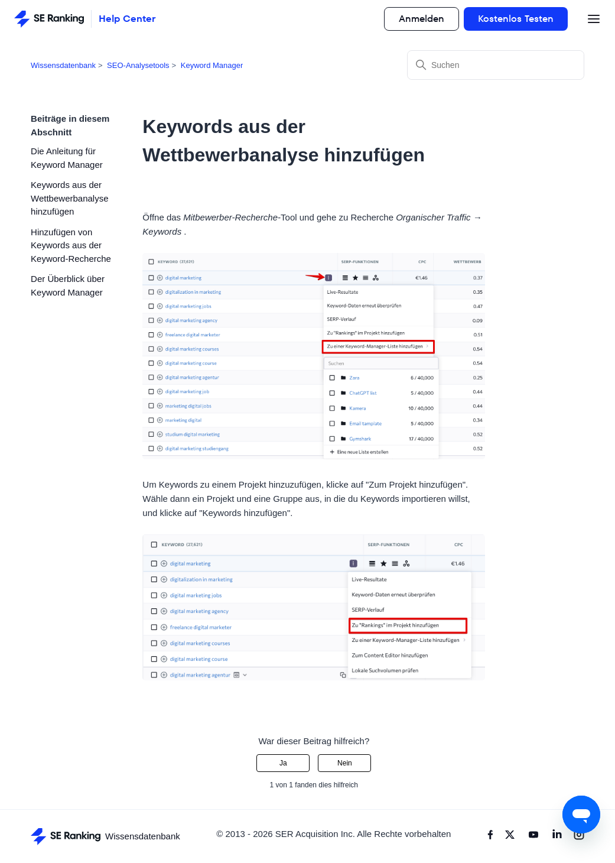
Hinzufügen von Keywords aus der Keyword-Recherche (71, 245)
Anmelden (421, 18)
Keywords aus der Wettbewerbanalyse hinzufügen (69, 198)
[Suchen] (496, 65)
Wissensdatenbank (63, 65)
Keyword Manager (212, 65)
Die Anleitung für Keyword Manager (67, 158)
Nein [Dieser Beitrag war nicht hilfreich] (344, 763)
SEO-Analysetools (138, 65)
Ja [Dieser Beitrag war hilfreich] (283, 763)
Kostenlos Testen (516, 18)
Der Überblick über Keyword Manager (68, 285)
